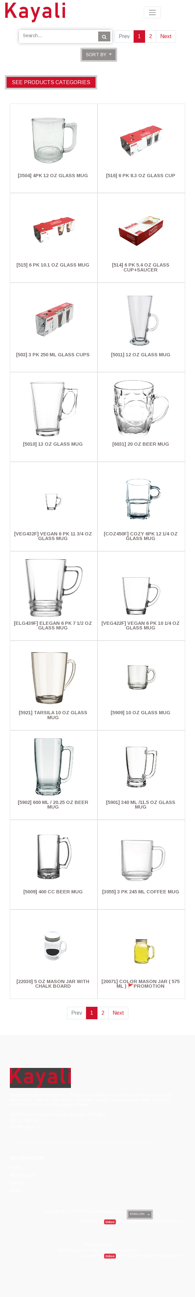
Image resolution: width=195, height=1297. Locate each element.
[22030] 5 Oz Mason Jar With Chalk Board (52, 984)
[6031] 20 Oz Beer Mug (140, 444)
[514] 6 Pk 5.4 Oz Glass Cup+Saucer (140, 267)
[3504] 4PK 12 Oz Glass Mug (53, 175)
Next (166, 36)
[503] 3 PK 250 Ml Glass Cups (53, 354)
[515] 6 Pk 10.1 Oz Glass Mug (52, 265)
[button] (98, 55)
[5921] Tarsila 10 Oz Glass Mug (53, 715)
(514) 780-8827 (26, 1120)
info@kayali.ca (25, 1126)
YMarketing (127, 1250)
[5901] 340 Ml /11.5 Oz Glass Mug (140, 805)
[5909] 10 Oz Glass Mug (140, 712)
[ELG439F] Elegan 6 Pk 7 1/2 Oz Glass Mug (53, 625)
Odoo (110, 1222)
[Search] (104, 36)
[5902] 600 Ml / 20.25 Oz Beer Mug (53, 805)
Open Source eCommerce (156, 1221)
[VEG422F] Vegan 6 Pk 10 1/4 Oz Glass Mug (140, 625)
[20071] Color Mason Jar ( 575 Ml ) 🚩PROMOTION (140, 984)
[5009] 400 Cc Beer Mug (53, 891)
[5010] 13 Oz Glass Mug (53, 444)
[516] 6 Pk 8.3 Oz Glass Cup (140, 175)
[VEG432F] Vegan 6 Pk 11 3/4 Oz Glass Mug (53, 536)
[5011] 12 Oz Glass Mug (140, 354)
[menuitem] (16, 1167)
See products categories (51, 82)
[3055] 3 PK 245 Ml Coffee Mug (140, 891)
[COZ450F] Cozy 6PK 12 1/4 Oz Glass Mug (141, 536)
